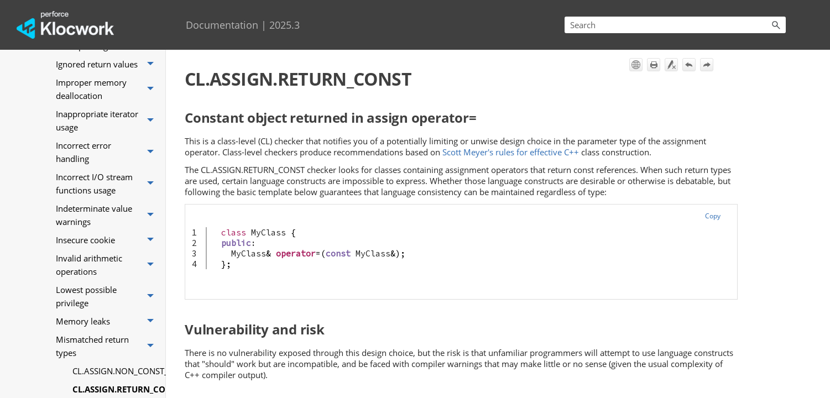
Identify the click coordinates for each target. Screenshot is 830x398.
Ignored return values (108, 64)
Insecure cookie (108, 240)
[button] (776, 25)
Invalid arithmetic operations (108, 265)
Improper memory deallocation (108, 89)
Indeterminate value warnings (108, 215)
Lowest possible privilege (108, 296)
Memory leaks (108, 321)
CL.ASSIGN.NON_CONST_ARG (116, 370)
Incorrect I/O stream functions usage (108, 184)
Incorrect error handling (108, 152)
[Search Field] (675, 25)
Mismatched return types (108, 346)
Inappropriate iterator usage (108, 121)
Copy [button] (713, 216)
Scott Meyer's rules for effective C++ (510, 152)
